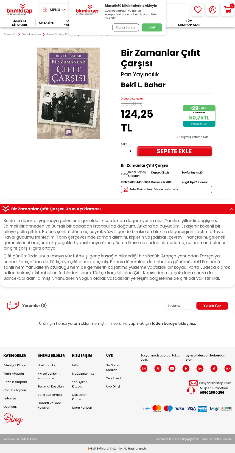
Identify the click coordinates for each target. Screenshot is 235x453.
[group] (68, 93)
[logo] (19, 9)
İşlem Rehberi (82, 407)
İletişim (77, 365)
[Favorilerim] (197, 9)
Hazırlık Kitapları (15, 382)
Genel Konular (31, 34)
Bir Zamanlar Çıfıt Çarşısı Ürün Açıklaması (117, 209)
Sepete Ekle (174, 151)
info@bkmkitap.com (215, 383)
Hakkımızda (46, 365)
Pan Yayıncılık (140, 74)
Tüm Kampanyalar (189, 23)
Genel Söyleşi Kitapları (61, 34)
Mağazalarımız (83, 373)
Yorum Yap (211, 305)
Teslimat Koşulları (51, 386)
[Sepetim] (227, 9)
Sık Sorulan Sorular (114, 367)
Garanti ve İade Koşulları (49, 405)
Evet (152, 27)
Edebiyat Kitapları (19, 23)
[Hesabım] (212, 9)
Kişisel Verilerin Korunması (48, 375)
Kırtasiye (46, 23)
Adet (124, 143)
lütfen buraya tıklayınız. (174, 323)
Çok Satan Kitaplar (79, 397)
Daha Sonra (125, 27)
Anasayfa (10, 34)
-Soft (92, 448)
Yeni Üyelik (114, 378)
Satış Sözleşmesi (50, 395)
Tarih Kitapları (13, 373)
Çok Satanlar (218, 23)
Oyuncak (10, 407)
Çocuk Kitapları (14, 390)
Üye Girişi (113, 386)
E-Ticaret (103, 448)
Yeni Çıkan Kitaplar (80, 384)
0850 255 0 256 (212, 392)
